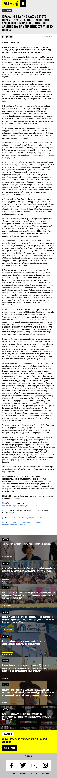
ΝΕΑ (4, 11)
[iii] (43, 359)
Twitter (7, 36)
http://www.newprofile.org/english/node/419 (19, 506)
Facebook (2, 36)
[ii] (41, 297)
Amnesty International (11, 3)
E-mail (11, 36)
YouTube (34, 773)
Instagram (45, 773)
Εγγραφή (9, 748)
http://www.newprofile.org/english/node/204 (25, 518)
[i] (19, 180)
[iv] (18, 388)
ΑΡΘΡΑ (9, 11)
